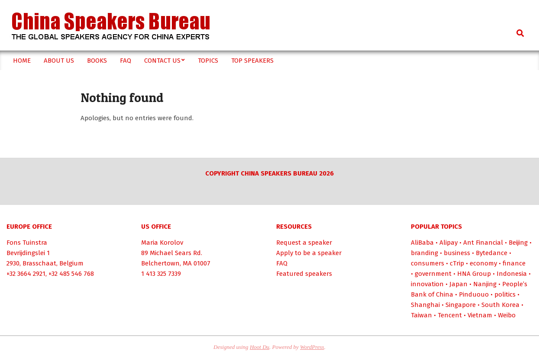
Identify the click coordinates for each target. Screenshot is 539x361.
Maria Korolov (162, 242)
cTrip (457, 263)
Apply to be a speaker (309, 253)
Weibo (507, 315)
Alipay (448, 242)
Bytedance (491, 253)
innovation (427, 284)
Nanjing (485, 284)
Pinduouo (474, 294)
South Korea (500, 305)
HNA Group (474, 274)
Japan (458, 284)
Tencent (450, 315)
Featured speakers (304, 274)
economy (483, 263)
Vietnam (480, 315)
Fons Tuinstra (26, 242)
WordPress (312, 347)
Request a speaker (304, 242)
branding (424, 253)
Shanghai (425, 305)
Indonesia (512, 274)
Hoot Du (259, 347)
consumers (427, 263)
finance (514, 263)
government (433, 274)
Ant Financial (483, 242)
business (457, 253)
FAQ (281, 263)
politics (505, 294)
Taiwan (421, 315)
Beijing (518, 242)
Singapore (460, 305)
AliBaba (422, 242)
